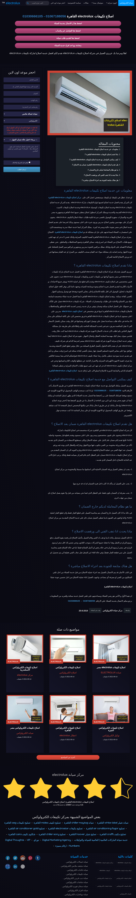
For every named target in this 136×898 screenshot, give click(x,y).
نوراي (36, 840)
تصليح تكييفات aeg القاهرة (17, 822)
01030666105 (33, 16)
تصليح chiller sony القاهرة (52, 834)
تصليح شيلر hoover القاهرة (82, 834)
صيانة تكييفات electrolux (124, 862)
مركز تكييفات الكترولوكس (104, 878)
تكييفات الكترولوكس (125, 894)
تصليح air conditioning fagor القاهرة (105, 828)
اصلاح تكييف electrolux (72, 311)
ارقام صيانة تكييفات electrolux (122, 870)
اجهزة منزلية (112, 3)
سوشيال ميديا (98, 3)
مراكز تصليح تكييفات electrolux (104, 862)
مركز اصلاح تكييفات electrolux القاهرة (64, 197)
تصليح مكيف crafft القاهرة (113, 834)
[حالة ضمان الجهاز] (21, 139)
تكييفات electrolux (105, 870)
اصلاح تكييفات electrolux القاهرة (85, 190)
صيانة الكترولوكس (126, 3)
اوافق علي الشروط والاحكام (21, 162)
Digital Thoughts (14, 840)
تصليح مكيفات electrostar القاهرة (65, 828)
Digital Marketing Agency (56, 840)
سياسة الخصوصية (74, 3)
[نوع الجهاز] (21, 114)
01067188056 (56, 16)
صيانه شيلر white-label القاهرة (112, 822)
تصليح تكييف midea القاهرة (47, 822)
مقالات (86, 3)
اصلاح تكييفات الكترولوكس (123, 878)
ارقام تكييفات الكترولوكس (124, 886)
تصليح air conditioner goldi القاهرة (26, 828)
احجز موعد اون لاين (58, 3)
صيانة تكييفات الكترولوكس (104, 886)
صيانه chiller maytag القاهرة (79, 822)
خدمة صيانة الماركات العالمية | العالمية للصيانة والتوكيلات (101, 840)
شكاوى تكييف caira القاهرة (21, 834)
